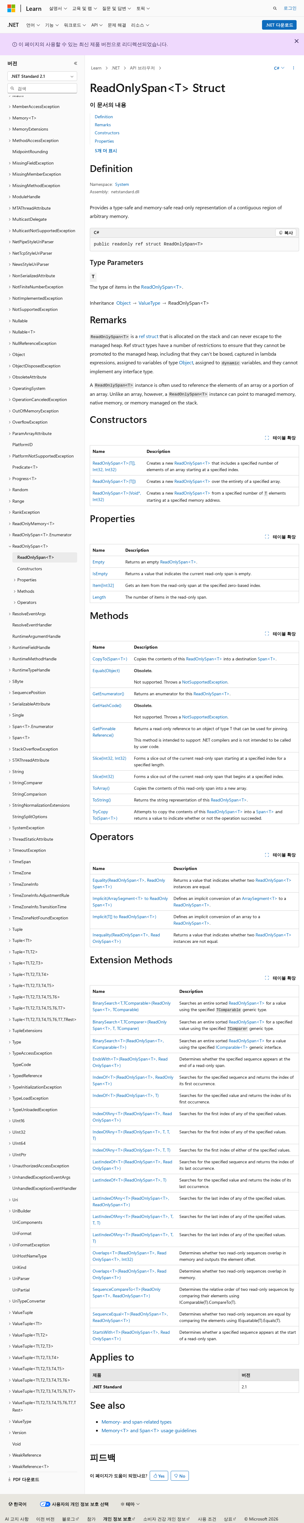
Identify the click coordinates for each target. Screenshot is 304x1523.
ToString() (102, 800)
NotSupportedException (204, 682)
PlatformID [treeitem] (22, 444)
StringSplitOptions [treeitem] (29, 816)
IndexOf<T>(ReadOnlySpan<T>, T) (126, 1095)
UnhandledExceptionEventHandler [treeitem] (44, 1188)
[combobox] (42, 76)
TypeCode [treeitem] (21, 1064)
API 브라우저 (142, 68)
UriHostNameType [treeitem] (29, 1256)
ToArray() (101, 788)
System (122, 184)
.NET (115, 68)
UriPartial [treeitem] (21, 1290)
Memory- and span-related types (137, 1421)
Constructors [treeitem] (29, 568)
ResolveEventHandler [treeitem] (32, 625)
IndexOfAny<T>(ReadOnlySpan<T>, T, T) (131, 1150)
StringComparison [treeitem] (29, 794)
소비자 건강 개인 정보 (164, 1519)
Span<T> (267, 659)
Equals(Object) (106, 670)
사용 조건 (207, 1519)
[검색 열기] (275, 8)
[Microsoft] (11, 8)
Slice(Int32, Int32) (109, 758)
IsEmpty (100, 573)
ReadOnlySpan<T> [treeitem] (35, 557)
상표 (228, 1519)
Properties (104, 141)
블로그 (68, 1519)
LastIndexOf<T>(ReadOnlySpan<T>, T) (129, 1180)
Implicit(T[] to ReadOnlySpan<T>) (124, 916)
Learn (96, 68)
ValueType (149, 302)
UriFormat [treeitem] (21, 1233)
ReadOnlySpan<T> (161, 286)
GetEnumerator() (108, 694)
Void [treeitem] (16, 1444)
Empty (99, 562)
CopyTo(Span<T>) (110, 659)
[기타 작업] (293, 68)
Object (123, 302)
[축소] (75, 63)
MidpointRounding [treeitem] (30, 151)
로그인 (290, 8)
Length (99, 597)
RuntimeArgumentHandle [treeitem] (36, 636)
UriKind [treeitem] (19, 1267)
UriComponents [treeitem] (27, 1222)
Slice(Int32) (103, 776)
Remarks (103, 125)
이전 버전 (45, 1519)
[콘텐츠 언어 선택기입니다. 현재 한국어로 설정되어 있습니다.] (17, 1504)
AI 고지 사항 (17, 1519)
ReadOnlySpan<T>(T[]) (114, 481)
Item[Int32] (103, 585)
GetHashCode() (107, 705)
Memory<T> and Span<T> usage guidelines (149, 1430)
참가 (91, 1519)
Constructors (107, 133)
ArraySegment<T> (259, 898)
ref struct (148, 336)
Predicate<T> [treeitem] (25, 467)
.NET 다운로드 (279, 25)
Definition (104, 116)
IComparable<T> (232, 1047)
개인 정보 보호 (117, 1519)
